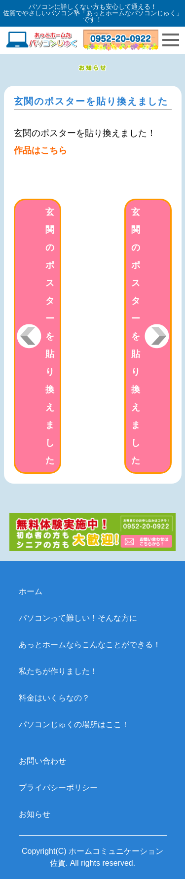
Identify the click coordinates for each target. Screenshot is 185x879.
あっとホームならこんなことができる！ (90, 644)
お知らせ (34, 814)
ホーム (30, 591)
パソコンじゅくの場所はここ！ (74, 724)
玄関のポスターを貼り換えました (49, 336)
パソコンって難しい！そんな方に (78, 618)
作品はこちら (40, 150)
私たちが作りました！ (58, 671)
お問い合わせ (42, 761)
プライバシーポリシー (58, 787)
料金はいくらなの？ (54, 698)
